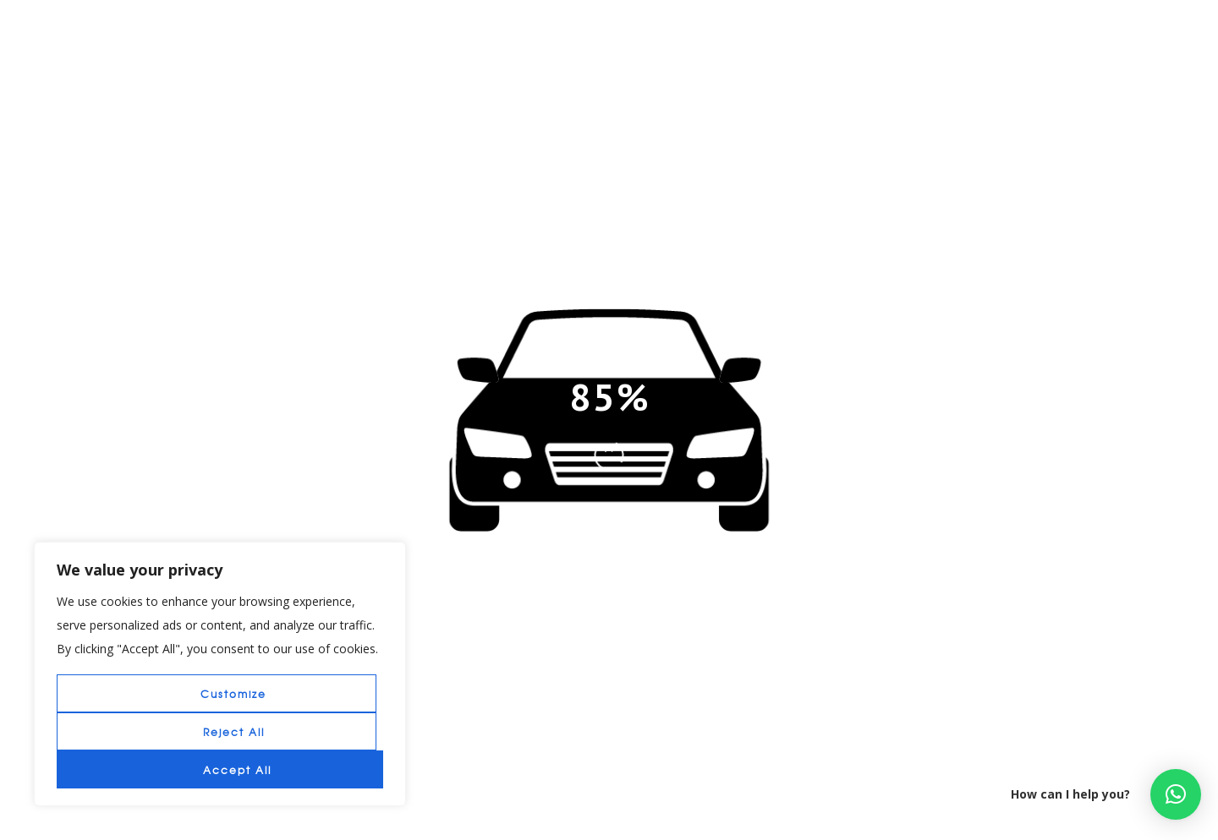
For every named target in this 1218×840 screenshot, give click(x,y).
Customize (233, 693)
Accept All (237, 769)
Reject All (234, 731)
